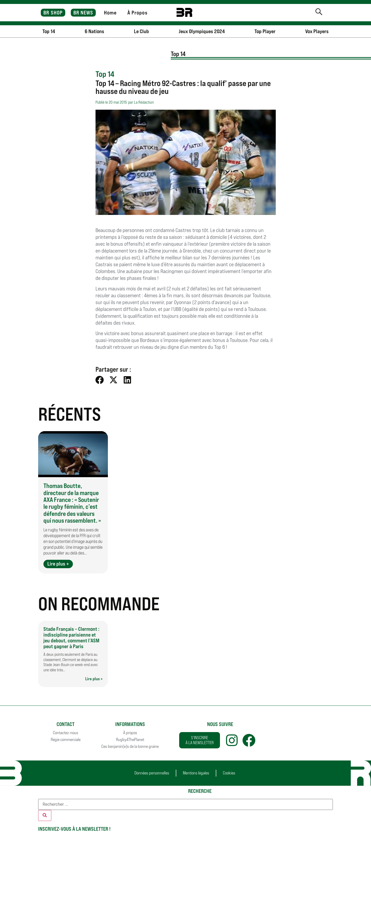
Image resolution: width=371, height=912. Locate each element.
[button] (100, 380)
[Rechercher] (44, 815)
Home (110, 12)
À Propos (137, 12)
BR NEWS (83, 12)
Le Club (141, 31)
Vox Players (317, 31)
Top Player (264, 31)
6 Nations (94, 31)
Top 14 (48, 31)
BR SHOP (53, 12)
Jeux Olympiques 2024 (202, 31)
